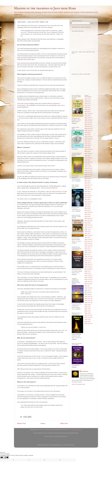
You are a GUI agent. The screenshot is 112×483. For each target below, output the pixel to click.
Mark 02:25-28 (88, 113)
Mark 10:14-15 (88, 227)
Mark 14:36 (88, 311)
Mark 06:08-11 (88, 157)
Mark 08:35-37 (88, 195)
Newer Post (21, 423)
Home (43, 423)
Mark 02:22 (88, 111)
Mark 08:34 (88, 193)
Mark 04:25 (88, 134)
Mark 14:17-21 (88, 298)
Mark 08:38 (88, 197)
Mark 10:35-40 (88, 243)
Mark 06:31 (88, 160)
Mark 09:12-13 (88, 201)
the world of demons (56, 191)
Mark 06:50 (88, 164)
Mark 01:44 (88, 105)
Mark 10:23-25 (88, 235)
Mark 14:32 (88, 306)
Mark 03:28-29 (88, 120)
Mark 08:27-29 (88, 189)
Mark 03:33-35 (88, 122)
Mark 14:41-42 (88, 315)
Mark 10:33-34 (88, 241)
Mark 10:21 (88, 233)
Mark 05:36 (88, 151)
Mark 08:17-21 (88, 185)
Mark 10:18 (88, 229)
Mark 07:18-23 (88, 172)
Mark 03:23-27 (88, 118)
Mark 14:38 (88, 313)
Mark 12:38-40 (88, 277)
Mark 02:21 (88, 109)
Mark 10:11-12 (88, 225)
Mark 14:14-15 (88, 296)
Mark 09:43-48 (88, 218)
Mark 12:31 (88, 271)
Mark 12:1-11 (88, 262)
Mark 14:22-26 (88, 300)
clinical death (27, 59)
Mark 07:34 (88, 176)
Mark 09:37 (88, 210)
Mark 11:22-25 (88, 256)
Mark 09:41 (88, 214)
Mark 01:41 (88, 103)
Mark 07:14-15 (88, 170)
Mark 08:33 (88, 191)
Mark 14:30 (88, 304)
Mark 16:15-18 (88, 323)
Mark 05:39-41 (88, 153)
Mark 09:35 (88, 208)
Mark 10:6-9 (88, 250)
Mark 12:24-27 (88, 267)
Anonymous (84, 371)
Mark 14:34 (88, 309)
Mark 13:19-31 (88, 283)
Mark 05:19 (88, 147)
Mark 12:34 (88, 273)
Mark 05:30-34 (88, 149)
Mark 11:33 (88, 260)
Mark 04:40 (88, 143)
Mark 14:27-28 (88, 302)
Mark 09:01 (88, 199)
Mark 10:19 (88, 231)
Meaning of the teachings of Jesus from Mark (45, 8)
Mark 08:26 (88, 187)
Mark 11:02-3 (88, 252)
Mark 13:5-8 (88, 290)
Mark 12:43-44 (88, 279)
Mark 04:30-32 (88, 139)
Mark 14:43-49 (88, 317)
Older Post (64, 423)
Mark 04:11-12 (88, 126)
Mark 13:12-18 (88, 281)
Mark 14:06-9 (88, 294)
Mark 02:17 (88, 107)
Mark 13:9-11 (88, 292)
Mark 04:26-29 (88, 136)
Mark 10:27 (88, 237)
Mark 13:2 (87, 285)
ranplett (61, 445)
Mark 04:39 (88, 141)
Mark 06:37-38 (88, 162)
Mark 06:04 (88, 155)
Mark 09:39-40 (88, 212)
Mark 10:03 (88, 223)
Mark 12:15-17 (88, 264)
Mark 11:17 (88, 254)
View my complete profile (78, 384)
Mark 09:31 (88, 206)
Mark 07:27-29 (88, 174)
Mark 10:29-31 (88, 239)
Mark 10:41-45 (88, 246)
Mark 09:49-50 (88, 220)
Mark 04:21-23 (88, 130)
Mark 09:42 (88, 216)
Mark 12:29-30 (88, 269)
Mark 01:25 (88, 99)
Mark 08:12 (88, 181)
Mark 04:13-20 (88, 128)
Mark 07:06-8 (88, 166)
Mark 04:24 (88, 132)
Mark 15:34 (88, 321)
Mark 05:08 (88, 145)
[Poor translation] (6, 457)
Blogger (73, 445)
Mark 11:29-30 (88, 258)
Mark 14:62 (88, 319)
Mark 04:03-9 (88, 124)
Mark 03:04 (88, 115)
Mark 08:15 (88, 183)
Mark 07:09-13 (88, 168)
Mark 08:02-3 (88, 178)
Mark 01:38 (88, 101)
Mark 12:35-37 (88, 275)
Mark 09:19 (88, 204)
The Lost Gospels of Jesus (75, 429)
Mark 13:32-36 (88, 288)
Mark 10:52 (88, 248)
